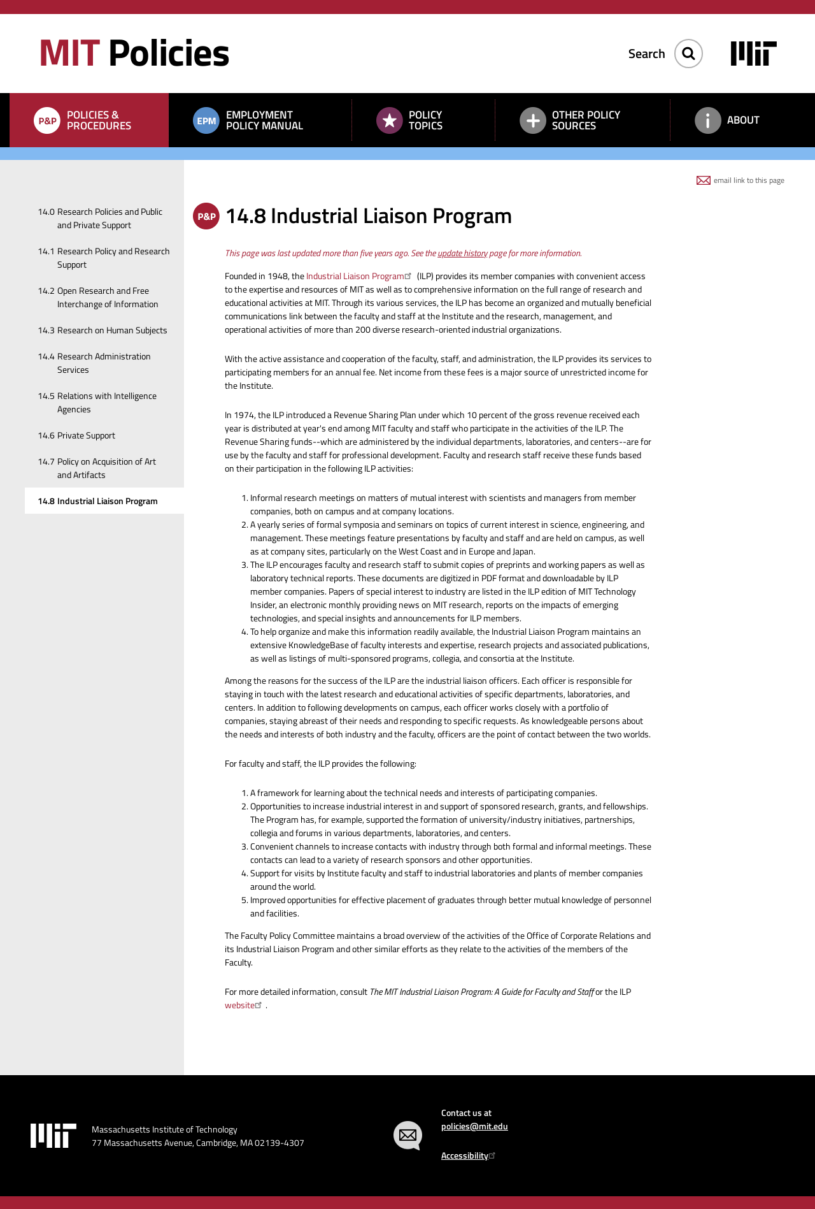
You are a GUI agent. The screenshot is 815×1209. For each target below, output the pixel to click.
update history (462, 252)
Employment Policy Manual (264, 120)
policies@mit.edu (474, 1126)
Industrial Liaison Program (360, 275)
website (245, 1004)
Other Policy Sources (586, 120)
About (743, 120)
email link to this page (749, 180)
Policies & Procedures (99, 120)
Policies (133, 51)
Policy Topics (426, 120)
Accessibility (470, 1155)
